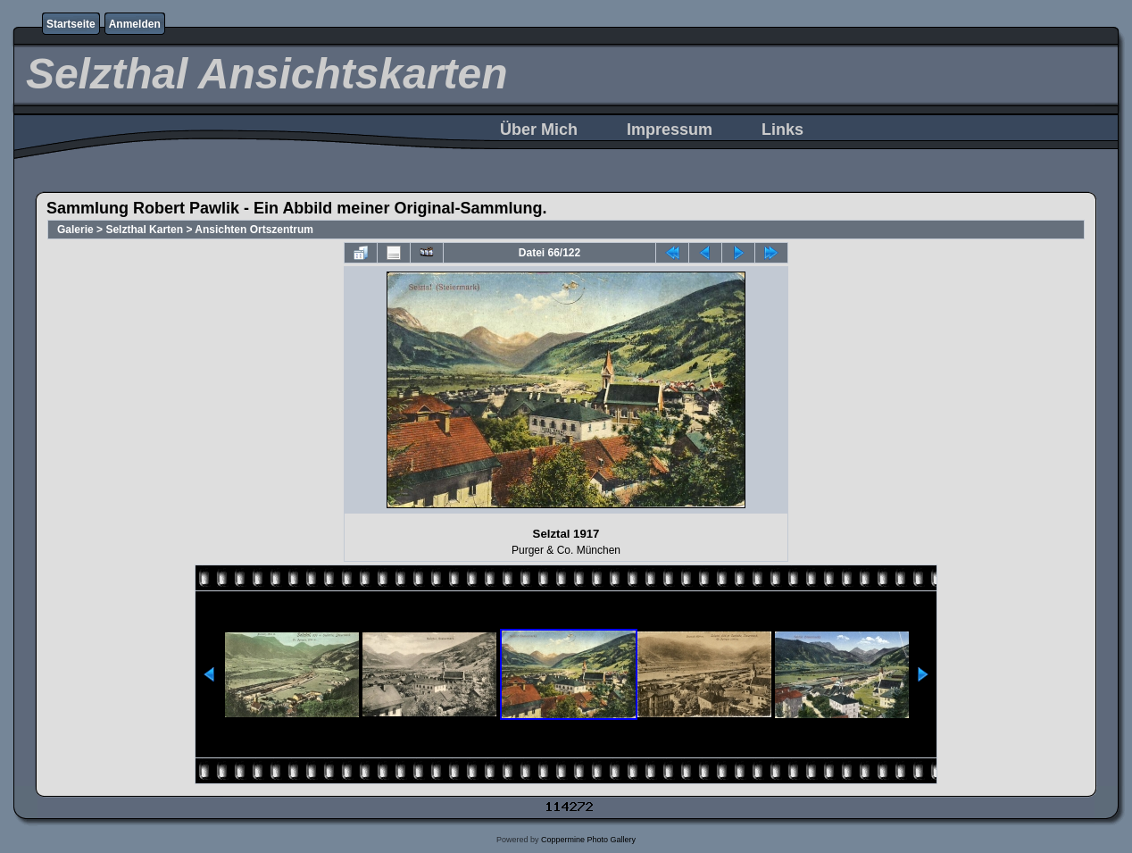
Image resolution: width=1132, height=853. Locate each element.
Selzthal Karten (144, 229)
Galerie (75, 229)
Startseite (71, 24)
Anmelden (135, 24)
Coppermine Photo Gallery (588, 839)
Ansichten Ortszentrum (254, 229)
